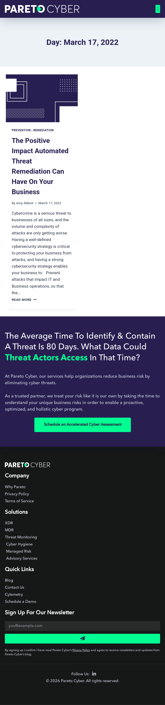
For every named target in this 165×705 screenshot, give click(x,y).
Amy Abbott (24, 203)
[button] (157, 9)
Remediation (43, 130)
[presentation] (42, 98)
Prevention (21, 130)
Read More (24, 300)
